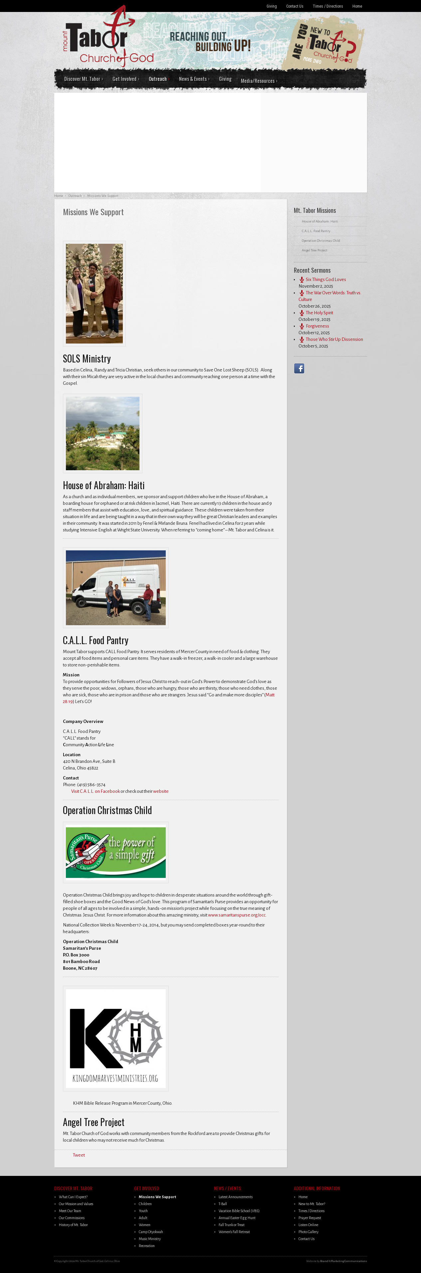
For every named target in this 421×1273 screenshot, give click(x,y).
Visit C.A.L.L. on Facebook (95, 791)
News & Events (193, 78)
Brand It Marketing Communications (343, 1261)
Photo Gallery (308, 1232)
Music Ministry (150, 1239)
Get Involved (124, 78)
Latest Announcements (236, 1197)
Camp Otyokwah (151, 1232)
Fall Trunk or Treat (232, 1225)
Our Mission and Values (76, 1204)
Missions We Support (157, 1197)
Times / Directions (328, 6)
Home (357, 6)
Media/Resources (258, 80)
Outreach (158, 78)
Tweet (79, 1155)
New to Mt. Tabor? (312, 1204)
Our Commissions (72, 1218)
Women (144, 1225)
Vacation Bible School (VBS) (239, 1211)
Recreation (147, 1246)
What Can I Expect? (73, 1197)
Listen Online (308, 1225)
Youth (143, 1211)
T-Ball (223, 1204)
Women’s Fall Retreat (234, 1232)
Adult (143, 1218)
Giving (272, 6)
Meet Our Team (70, 1211)
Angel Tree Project (314, 250)
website (161, 791)
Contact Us (295, 6)
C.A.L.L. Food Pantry (316, 231)
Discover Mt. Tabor (82, 78)
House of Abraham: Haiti (320, 221)
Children (145, 1204)
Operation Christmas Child (321, 240)
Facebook (300, 368)
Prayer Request (310, 1218)
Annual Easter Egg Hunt (237, 1218)
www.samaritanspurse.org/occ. (237, 915)
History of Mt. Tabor (73, 1225)
